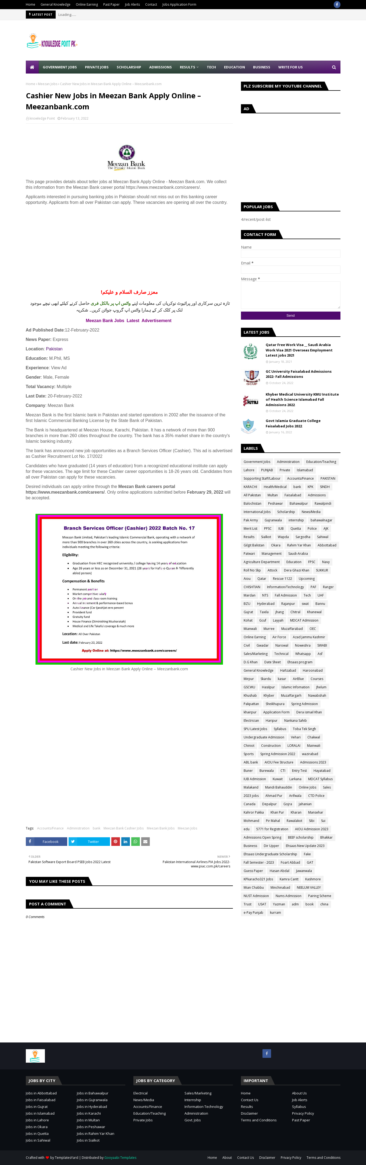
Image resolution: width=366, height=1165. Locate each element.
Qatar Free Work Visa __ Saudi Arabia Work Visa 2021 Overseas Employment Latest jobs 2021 (299, 350)
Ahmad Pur (273, 795)
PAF (313, 587)
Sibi (311, 820)
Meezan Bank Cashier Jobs (124, 828)
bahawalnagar (321, 520)
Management (272, 553)
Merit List (250, 528)
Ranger (328, 587)
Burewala (267, 770)
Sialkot (266, 537)
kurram (275, 912)
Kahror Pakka (254, 812)
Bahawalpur (299, 503)
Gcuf (262, 620)
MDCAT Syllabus (320, 779)
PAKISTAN (328, 478)
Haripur (272, 720)
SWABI (322, 645)
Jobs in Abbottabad (41, 1093)
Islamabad (305, 470)
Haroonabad (313, 670)
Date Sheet (272, 662)
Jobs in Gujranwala (92, 1099)
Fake (307, 854)
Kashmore (313, 879)
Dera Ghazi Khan (296, 570)
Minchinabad (280, 887)
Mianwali (250, 628)
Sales (327, 787)
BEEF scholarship (301, 837)
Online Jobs (307, 787)
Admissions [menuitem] (160, 67)
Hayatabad (322, 770)
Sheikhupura (275, 704)
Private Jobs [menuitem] (97, 67)
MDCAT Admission (304, 620)
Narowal (281, 645)
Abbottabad (327, 545)
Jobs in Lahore (37, 1120)
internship (296, 520)
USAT (262, 904)
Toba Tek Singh (304, 729)
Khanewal (314, 612)
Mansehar (315, 812)
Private (285, 470)
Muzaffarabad (292, 628)
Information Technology (203, 1106)
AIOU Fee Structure (279, 762)
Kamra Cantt (289, 879)
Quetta (295, 528)
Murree (269, 628)
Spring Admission (304, 704)
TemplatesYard (66, 1157)
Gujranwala (273, 520)
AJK (326, 528)
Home (30, 4)
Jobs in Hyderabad (92, 1106)
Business (250, 845)
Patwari (249, 553)
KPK (310, 486)
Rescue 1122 (282, 578)
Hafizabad (288, 670)
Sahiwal (322, 537)
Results (249, 537)
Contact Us (249, 1099)
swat (305, 603)
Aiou (247, 578)
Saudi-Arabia (298, 553)
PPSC (268, 528)
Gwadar (263, 645)
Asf (320, 653)
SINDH (325, 486)
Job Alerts (132, 4)
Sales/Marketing (256, 653)
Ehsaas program (299, 662)
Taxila (264, 612)
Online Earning (87, 4)
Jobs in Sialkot (88, 1140)
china (324, 904)
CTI (282, 770)
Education (293, 562)
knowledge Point (42, 118)
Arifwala (295, 795)
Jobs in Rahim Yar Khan (95, 1133)
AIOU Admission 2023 (311, 829)
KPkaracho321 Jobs (258, 879)
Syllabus (280, 729)
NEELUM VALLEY (309, 887)
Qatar (261, 578)
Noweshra (303, 645)
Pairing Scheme (319, 896)
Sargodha (303, 537)
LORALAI (293, 745)
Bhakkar (326, 837)
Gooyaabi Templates (120, 1157)
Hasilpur (268, 687)
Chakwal (313, 737)
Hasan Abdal (279, 870)
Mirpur (249, 678)
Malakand (251, 787)
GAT (310, 862)
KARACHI (250, 486)
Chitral (295, 612)
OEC (313, 628)
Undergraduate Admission (264, 737)
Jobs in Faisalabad (40, 1099)
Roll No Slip (252, 570)
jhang (279, 612)
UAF (321, 595)
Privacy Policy (303, 1113)
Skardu (266, 678)
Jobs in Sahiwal (38, 1140)
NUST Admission (256, 896)
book (309, 904)
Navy (326, 562)
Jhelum (321, 687)
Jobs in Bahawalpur (92, 1093)
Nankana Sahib (295, 720)
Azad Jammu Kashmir (309, 637)
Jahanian (305, 804)
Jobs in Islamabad (40, 1113)
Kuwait (278, 779)
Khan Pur (277, 812)
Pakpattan (251, 704)
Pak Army (251, 520)
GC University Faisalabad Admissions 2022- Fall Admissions (299, 374)
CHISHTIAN (252, 587)
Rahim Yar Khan (299, 545)
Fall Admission (286, 595)
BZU (247, 603)
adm (295, 904)
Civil (247, 645)
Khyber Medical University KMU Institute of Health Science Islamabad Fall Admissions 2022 (302, 399)
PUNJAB (267, 470)
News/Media (311, 512)
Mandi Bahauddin (278, 787)
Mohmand (251, 820)
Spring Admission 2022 (277, 754)
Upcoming (307, 578)
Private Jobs (143, 1120)
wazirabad (310, 754)
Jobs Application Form (179, 4)
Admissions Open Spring (262, 837)
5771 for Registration (272, 829)
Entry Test (299, 770)
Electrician (251, 720)
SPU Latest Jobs (255, 729)
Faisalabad (293, 495)
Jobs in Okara (37, 1126)
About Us (299, 1093)
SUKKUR (322, 570)
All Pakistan (252, 495)
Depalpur (269, 804)
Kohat (248, 620)
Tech (307, 595)
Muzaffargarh (291, 695)
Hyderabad (266, 603)
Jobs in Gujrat (37, 1106)
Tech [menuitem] (211, 67)
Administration (78, 828)
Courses (317, 678)
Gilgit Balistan (254, 545)
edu (247, 829)
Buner (248, 770)
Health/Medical (275, 486)
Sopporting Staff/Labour (262, 478)
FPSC (311, 562)
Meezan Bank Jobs (161, 828)
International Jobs (257, 512)
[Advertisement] (242, 40)
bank (96, 828)
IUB (281, 528)
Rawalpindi (323, 503)
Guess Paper (253, 870)
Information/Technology (285, 587)
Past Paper (111, 4)
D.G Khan (251, 662)
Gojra (287, 804)
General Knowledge (55, 4)
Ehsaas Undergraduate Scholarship (270, 854)
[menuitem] (32, 67)
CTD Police (316, 795)
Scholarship (286, 512)
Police (312, 528)
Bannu (320, 603)
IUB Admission (255, 779)
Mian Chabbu (254, 887)
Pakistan (54, 349)
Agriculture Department (262, 562)
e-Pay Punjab (253, 912)
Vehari (296, 737)
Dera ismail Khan (309, 712)
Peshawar (275, 503)
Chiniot (249, 745)
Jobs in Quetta (37, 1133)
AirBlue (298, 678)
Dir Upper (271, 845)
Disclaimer (249, 1113)
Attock (272, 570)
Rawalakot (294, 820)
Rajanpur (288, 603)
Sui (323, 820)
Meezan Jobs (47, 84)
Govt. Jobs (192, 1120)
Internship (192, 1099)
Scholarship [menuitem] (129, 67)
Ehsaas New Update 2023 (305, 845)
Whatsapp (303, 653)
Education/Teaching (321, 461)
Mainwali (313, 745)
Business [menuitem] (261, 67)
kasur (282, 678)
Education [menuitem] (234, 67)
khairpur (250, 712)
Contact (151, 4)
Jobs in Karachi (89, 1113)
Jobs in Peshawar (91, 1126)
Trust (247, 904)
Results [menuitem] (187, 67)
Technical (281, 653)
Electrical (140, 1093)
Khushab (250, 695)
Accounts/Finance (50, 828)
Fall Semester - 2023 (259, 862)
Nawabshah (317, 695)
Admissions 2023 (313, 762)
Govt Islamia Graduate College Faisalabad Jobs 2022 (293, 423)
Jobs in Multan (88, 1120)
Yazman (279, 904)
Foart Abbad (290, 862)
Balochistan (252, 503)
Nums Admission (288, 896)
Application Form (276, 712)
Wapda (283, 537)
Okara (275, 545)
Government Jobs (257, 461)
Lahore (249, 470)
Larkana (295, 779)
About (227, 1157)
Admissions (317, 495)
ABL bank (251, 762)
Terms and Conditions (259, 1120)
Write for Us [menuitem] (290, 67)
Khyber (269, 695)
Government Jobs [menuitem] (60, 67)
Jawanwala (304, 870)
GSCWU (249, 687)
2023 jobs (251, 795)
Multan (273, 495)
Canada (249, 804)
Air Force (279, 637)
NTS (265, 595)
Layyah (278, 620)
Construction (271, 745)
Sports (249, 754)
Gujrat (248, 612)
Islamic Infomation (296, 687)
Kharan (296, 812)
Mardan (249, 595)
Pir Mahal (273, 820)
